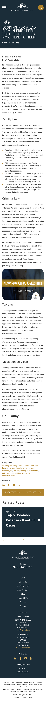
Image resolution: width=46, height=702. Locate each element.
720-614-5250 (23, 645)
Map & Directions (23, 630)
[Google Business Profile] (3, 485)
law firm (34, 466)
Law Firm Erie (32, 471)
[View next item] (23, 540)
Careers (23, 602)
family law (26, 473)
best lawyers (7, 471)
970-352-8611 (23, 567)
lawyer (4, 468)
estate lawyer (24, 466)
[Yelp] (19, 485)
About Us (23, 582)
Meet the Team (23, 586)
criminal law (16, 473)
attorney (5, 466)
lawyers (12, 468)
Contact (23, 606)
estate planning (20, 471)
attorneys (14, 466)
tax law (30, 468)
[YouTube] (14, 485)
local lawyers (21, 468)
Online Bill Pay (22, 598)
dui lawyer (6, 473)
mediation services (10, 476)
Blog (23, 594)
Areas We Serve (23, 590)
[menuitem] (17, 697)
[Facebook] (8, 485)
